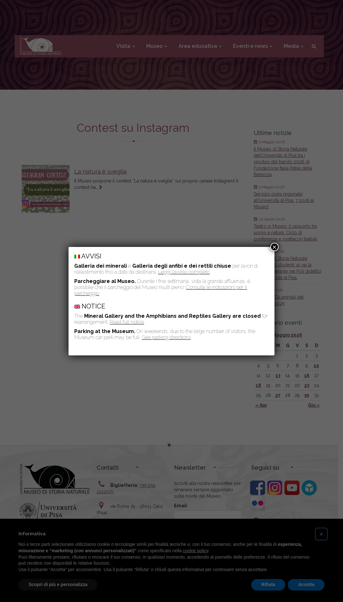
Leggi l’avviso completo (184, 272)
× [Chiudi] (274, 247)
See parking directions (166, 337)
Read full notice (127, 322)
